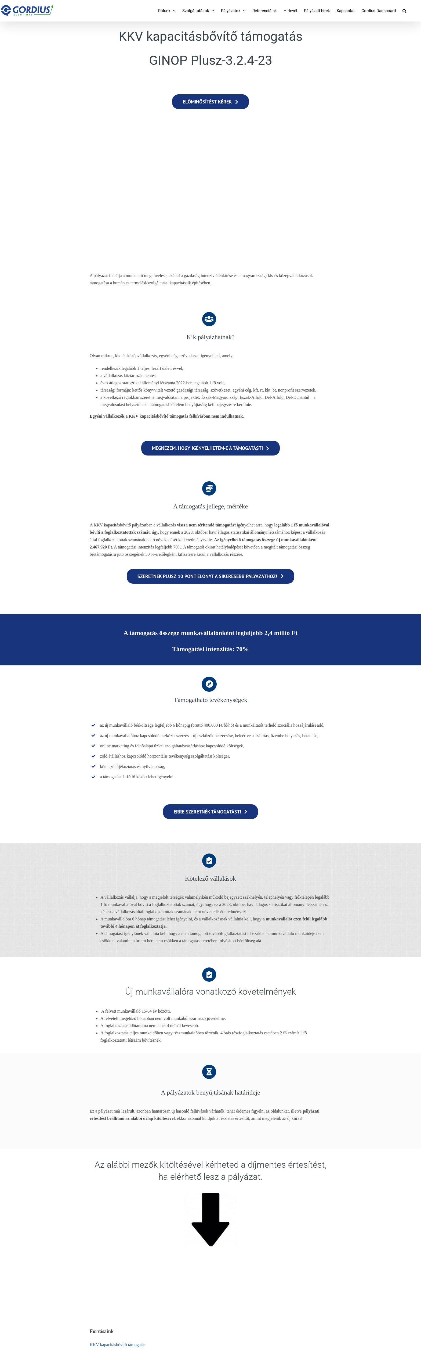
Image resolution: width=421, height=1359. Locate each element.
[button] (404, 10)
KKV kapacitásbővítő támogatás (118, 1344)
